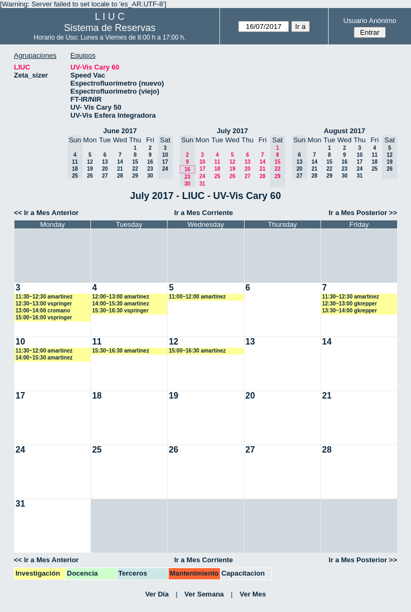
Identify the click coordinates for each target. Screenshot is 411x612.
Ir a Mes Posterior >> (363, 213)
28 (120, 176)
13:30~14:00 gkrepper (349, 310)
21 (120, 169)
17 (203, 169)
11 (217, 162)
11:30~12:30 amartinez (44, 297)
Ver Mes (253, 594)
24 (202, 176)
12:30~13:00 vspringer (44, 304)
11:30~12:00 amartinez (44, 351)
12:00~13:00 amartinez (120, 297)
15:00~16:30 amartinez (197, 351)
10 (202, 162)
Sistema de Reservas (110, 27)
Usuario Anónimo (370, 21)
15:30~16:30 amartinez (120, 351)
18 (217, 169)
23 (150, 169)
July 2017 (232, 131)
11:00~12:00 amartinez (197, 297)
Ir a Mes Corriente (203, 213)
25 (217, 176)
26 (90, 176)
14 (120, 162)
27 (105, 176)
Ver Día (157, 594)
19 (90, 169)
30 (150, 176)
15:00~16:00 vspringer (44, 317)
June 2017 (120, 131)
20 (105, 169)
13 (105, 162)
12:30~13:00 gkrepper (349, 304)
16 (150, 162)
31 (202, 184)
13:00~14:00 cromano (43, 310)
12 (90, 162)
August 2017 (344, 131)
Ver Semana (204, 594)
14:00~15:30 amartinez (120, 304)
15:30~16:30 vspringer (120, 310)
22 (135, 169)
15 (135, 162)
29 (135, 176)
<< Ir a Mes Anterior (46, 213)
